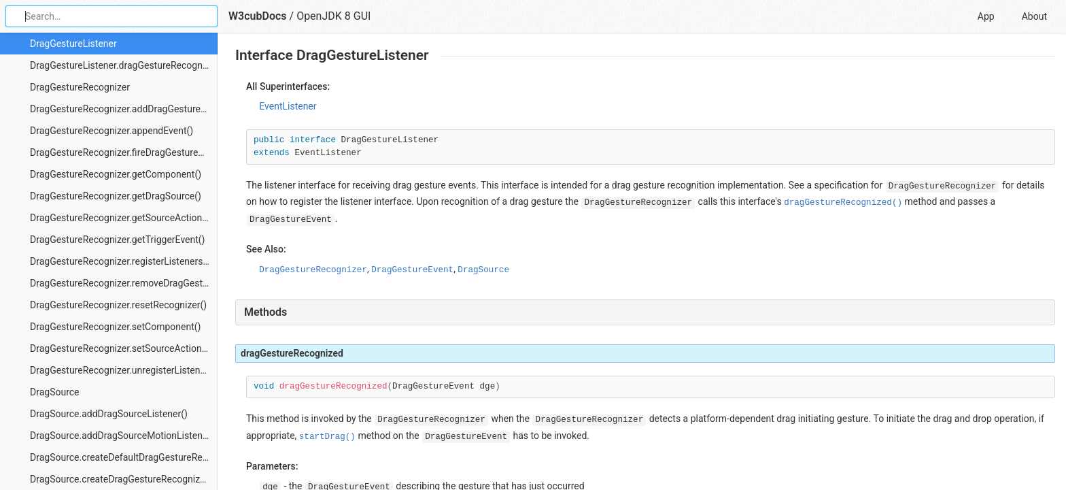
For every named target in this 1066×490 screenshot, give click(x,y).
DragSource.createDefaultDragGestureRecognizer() (124, 457)
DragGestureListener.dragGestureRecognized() (124, 65)
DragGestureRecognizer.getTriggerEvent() (117, 239)
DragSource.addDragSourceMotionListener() (124, 435)
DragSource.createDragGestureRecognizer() (122, 479)
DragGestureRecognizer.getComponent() (115, 174)
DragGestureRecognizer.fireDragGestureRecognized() (124, 152)
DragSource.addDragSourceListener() (109, 413)
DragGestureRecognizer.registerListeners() (119, 261)
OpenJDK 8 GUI (333, 16)
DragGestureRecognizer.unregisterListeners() (124, 370)
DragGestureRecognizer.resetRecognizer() (118, 304)
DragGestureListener (73, 43)
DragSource (55, 392)
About (1034, 16)
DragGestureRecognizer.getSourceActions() (121, 217)
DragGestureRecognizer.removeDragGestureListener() (124, 283)
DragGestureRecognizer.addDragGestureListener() (124, 108)
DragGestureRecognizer (80, 87)
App (986, 16)
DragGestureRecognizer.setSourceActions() (121, 348)
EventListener (287, 106)
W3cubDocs (257, 16)
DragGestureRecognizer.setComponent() (115, 326)
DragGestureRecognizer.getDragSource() (115, 196)
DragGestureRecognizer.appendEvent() (111, 130)
